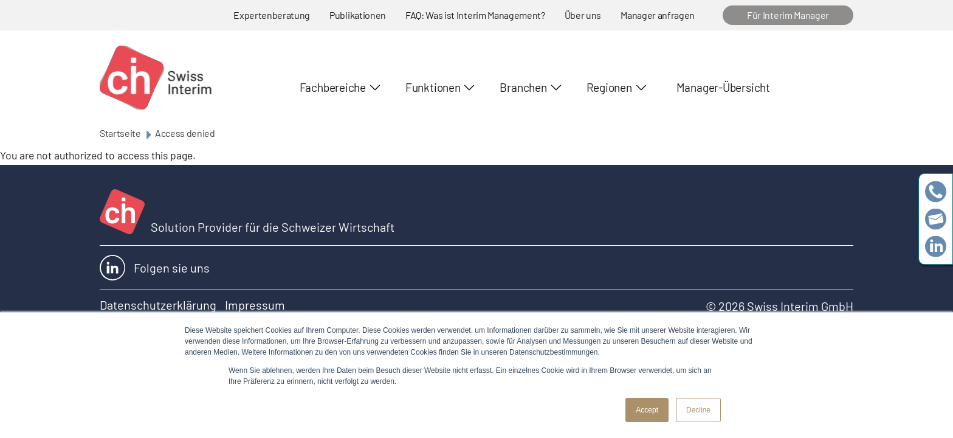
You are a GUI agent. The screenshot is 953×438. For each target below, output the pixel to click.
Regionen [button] (609, 87)
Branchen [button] (523, 87)
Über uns (583, 15)
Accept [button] (647, 410)
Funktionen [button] (433, 87)
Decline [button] (698, 410)
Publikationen (357, 15)
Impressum (255, 304)
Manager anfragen (658, 15)
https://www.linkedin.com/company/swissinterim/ (935, 246)
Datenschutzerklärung (158, 304)
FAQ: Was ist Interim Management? (475, 15)
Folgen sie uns (155, 267)
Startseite (120, 133)
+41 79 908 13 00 (935, 192)
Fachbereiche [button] (333, 87)
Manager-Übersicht (723, 87)
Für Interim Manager (788, 15)
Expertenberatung (271, 15)
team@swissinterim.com (935, 219)
